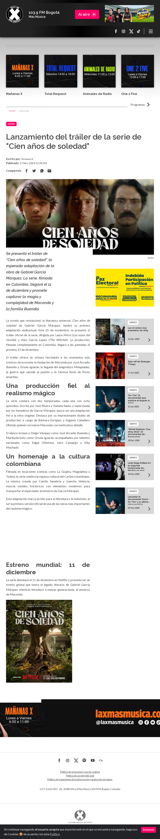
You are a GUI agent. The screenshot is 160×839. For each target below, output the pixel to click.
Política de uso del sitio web (80, 775)
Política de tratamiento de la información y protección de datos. (80, 779)
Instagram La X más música (123, 31)
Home (12, 111)
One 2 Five (129, 94)
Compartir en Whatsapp (41, 170)
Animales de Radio (97, 94)
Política (55, 834)
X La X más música (131, 31)
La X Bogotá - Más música (14, 14)
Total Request (55, 94)
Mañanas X (14, 94)
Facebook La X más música (116, 31)
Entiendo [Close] (148, 829)
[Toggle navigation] (151, 31)
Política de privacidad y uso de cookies (80, 772)
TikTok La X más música (138, 31)
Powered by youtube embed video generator (48, 537)
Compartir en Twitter (34, 170)
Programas (138, 104)
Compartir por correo (49, 170)
